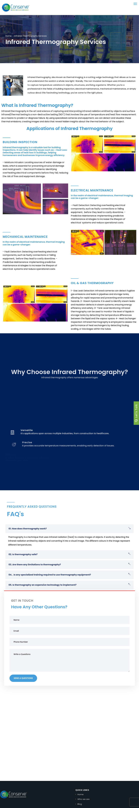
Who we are (93, 799)
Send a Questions (23, 686)
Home (8, 35)
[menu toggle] (135, 3)
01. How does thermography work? (28, 537)
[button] (69, 537)
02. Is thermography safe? (23, 562)
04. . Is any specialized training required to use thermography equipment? (50, 583)
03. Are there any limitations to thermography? (35, 573)
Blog (89, 804)
